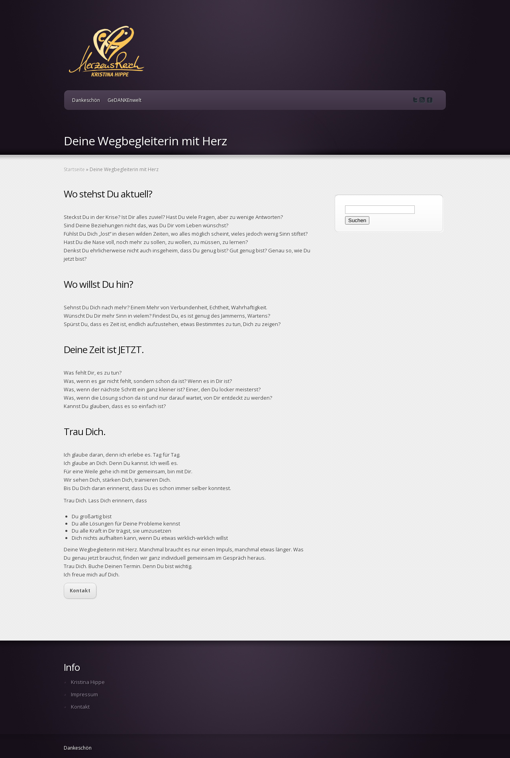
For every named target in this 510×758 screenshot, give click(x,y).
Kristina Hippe (88, 682)
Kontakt (80, 590)
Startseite (74, 169)
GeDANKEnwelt (124, 100)
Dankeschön (86, 100)
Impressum (84, 694)
